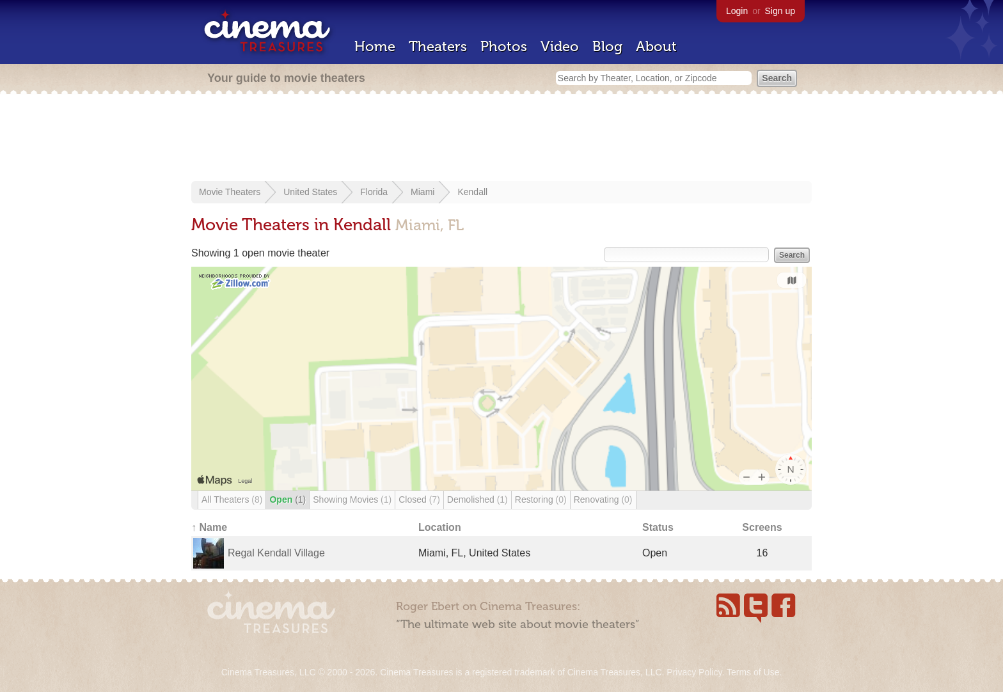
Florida (374, 192)
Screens (762, 527)
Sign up (780, 11)
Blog (607, 46)
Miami (422, 192)
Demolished (477, 499)
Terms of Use (753, 672)
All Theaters (231, 499)
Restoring (541, 499)
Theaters (438, 46)
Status (658, 527)
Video (560, 46)
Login (737, 11)
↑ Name (209, 527)
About (656, 46)
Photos (503, 46)
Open (287, 499)
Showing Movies (352, 499)
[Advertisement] (501, 139)
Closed (419, 499)
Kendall (472, 192)
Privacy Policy (694, 672)
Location (439, 527)
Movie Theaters (229, 192)
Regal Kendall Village (276, 552)
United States (310, 192)
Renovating (603, 499)
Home (374, 46)
